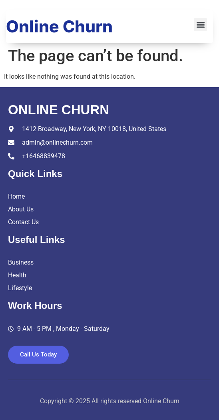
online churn (58, 109)
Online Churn (59, 26)
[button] (200, 24)
